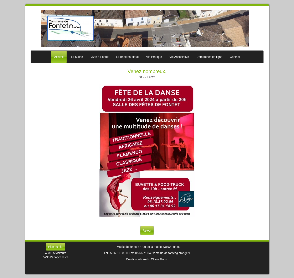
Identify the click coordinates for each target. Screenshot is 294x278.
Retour (147, 230)
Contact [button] (235, 57)
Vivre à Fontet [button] (100, 57)
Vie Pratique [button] (154, 57)
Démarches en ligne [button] (209, 57)
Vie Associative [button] (179, 57)
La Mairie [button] (77, 57)
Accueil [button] (58, 57)
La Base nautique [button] (127, 57)
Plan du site (55, 246)
